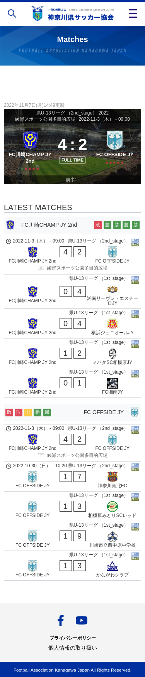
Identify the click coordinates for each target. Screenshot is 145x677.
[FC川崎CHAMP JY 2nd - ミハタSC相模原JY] (72, 353)
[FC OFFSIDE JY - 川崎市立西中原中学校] (72, 536)
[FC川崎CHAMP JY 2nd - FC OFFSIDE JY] (72, 255)
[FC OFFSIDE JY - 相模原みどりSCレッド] (72, 506)
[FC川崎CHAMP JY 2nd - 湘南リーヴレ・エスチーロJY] (72, 291)
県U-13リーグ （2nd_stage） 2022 (72, 113)
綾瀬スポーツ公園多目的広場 (45, 119)
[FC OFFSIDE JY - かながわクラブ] (72, 565)
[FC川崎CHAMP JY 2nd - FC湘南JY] (72, 382)
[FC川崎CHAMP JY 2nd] (30, 149)
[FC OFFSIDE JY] (115, 149)
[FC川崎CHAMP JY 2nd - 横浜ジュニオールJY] (72, 323)
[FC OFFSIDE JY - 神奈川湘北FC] (72, 476)
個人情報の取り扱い (72, 648)
